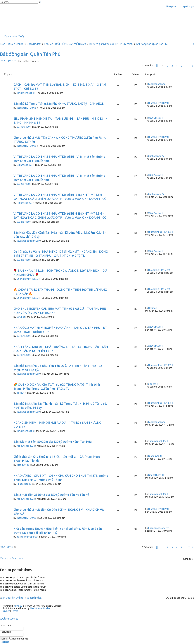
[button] (157, 66)
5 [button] (181, 65)
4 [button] (176, 65)
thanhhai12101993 (26, 107)
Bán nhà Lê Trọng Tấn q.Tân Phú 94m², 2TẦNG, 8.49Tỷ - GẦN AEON (58, 103)
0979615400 (23, 126)
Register (4, 641)
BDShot (21, 316)
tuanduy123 (23, 464)
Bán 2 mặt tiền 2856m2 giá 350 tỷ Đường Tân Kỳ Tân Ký (51, 494)
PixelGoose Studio (40, 608)
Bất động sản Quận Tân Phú (30, 54)
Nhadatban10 (24, 483)
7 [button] (189, 65)
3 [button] (172, 65)
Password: (5, 631)
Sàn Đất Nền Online (12, 597)
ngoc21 (21, 392)
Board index (34, 597)
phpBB (18, 605)
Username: (5, 625)
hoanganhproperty (27, 536)
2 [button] (167, 65)
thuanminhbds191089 (28, 240)
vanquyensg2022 (26, 498)
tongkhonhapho (25, 92)
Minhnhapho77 (24, 164)
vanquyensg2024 (26, 445)
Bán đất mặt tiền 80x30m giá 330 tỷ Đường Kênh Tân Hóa (52, 441)
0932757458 (23, 184)
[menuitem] (183, 6)
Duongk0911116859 (27, 278)
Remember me (18, 638)
